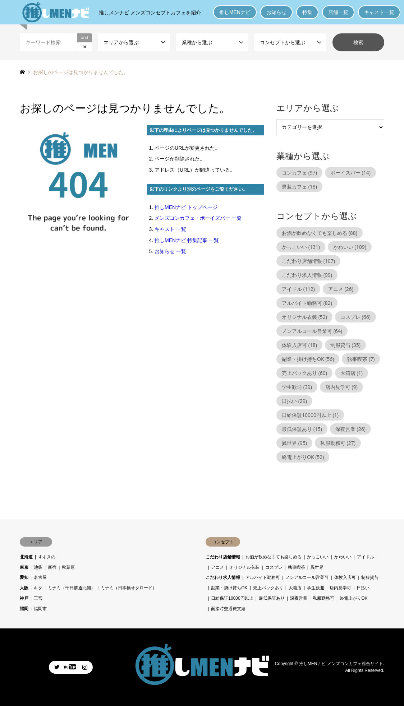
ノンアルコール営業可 (307, 577)
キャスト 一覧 (170, 229)
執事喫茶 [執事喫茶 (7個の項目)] (361, 359)
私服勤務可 (323, 598)
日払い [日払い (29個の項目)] (294, 401)
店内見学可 (340, 587)
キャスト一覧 (379, 12)
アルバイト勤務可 (262, 577)
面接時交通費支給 (228, 608)
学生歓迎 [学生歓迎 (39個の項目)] (297, 387)
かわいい (343, 556)
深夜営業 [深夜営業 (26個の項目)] (350, 429)
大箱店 (295, 587)
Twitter (56, 666)
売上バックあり (268, 587)
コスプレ (274, 567)
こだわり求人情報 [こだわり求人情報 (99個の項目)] (307, 274)
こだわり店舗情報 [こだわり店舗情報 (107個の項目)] (308, 260)
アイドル (365, 556)
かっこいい (318, 556)
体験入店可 (345, 577)
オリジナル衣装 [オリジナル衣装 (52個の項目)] (304, 316)
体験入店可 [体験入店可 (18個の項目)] (299, 345)
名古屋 (40, 577)
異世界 (317, 567)
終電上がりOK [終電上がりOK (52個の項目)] (303, 457)
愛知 (24, 577)
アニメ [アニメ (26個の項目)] (340, 288)
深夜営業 (298, 598)
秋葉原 (68, 567)
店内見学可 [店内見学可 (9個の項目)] (341, 387)
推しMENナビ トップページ (186, 207)
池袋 (38, 567)
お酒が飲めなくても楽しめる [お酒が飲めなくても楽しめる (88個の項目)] (319, 232)
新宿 (52, 567)
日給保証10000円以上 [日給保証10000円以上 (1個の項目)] (310, 415)
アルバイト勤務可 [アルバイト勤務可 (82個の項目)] (307, 302)
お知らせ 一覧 (170, 251)
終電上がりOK (353, 598)
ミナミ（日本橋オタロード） (129, 587)
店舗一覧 (338, 12)
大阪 (24, 587)
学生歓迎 (315, 587)
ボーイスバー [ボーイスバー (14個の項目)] (350, 172)
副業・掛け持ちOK (229, 587)
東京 (24, 567)
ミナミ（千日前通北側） (71, 587)
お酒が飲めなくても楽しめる (273, 556)
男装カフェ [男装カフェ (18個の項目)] (299, 186)
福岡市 (40, 608)
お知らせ (276, 12)
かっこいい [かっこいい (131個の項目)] (301, 246)
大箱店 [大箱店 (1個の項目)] (351, 373)
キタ (38, 587)
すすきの (46, 556)
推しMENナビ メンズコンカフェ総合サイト (341, 663)
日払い (363, 587)
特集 (307, 12)
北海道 (26, 556)
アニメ (217, 567)
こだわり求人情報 (223, 577)
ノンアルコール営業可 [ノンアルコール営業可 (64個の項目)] (312, 331)
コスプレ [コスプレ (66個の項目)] (355, 316)
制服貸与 (369, 577)
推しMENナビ (235, 12)
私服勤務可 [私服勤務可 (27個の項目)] (337, 443)
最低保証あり (272, 598)
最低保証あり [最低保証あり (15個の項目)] (302, 429)
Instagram (84, 666)
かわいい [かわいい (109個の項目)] (349, 246)
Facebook (71, 666)
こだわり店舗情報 (223, 556)
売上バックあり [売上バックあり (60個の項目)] (304, 373)
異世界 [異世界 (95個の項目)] (294, 443)
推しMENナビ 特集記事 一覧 (187, 240)
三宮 (38, 598)
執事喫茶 (296, 567)
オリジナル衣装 (244, 567)
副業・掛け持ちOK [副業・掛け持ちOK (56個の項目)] (308, 359)
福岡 (24, 608)
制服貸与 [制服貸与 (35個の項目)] (345, 345)
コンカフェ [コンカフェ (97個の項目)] (299, 172)
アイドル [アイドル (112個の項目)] (298, 288)
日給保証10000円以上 (232, 598)
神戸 (24, 598)
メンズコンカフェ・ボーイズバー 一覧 (198, 218)
